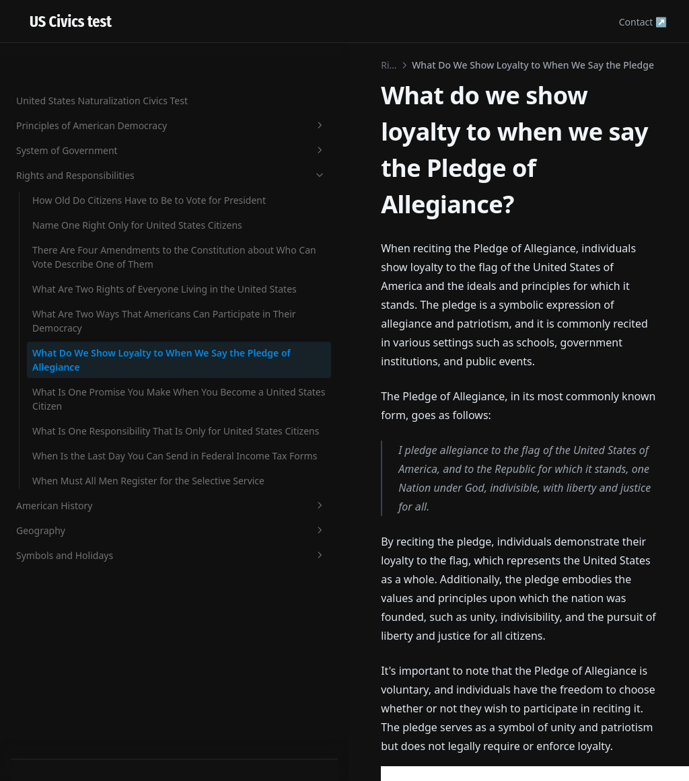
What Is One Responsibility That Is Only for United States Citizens (90, 523)
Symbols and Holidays (82, 718)
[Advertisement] (431, 599)
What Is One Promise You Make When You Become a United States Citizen (88, 470)
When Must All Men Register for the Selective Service (87, 629)
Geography (82, 693)
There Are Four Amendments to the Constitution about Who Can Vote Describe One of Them (88, 243)
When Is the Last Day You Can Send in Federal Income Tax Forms (88, 576)
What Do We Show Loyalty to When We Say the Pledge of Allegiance (87, 417)
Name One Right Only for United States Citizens (88, 183)
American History (82, 669)
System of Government (82, 73)
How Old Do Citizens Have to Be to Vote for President (90, 144)
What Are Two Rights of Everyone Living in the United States (83, 311)
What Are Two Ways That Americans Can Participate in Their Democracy (90, 364)
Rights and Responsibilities (82, 105)
